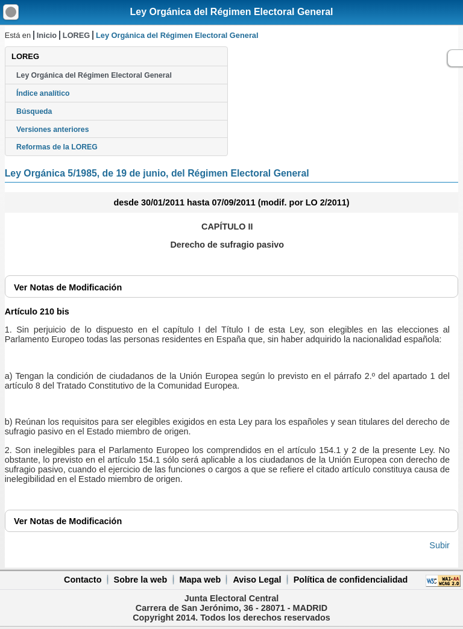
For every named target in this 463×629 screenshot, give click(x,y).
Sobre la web (141, 579)
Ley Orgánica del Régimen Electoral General (231, 12)
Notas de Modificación (68, 287)
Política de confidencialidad (351, 579)
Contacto (82, 579)
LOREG (76, 35)
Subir (439, 545)
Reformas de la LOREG (57, 147)
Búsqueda (34, 111)
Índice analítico (42, 93)
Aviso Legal (257, 579)
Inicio (47, 35)
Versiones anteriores (52, 129)
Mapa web (200, 579)
